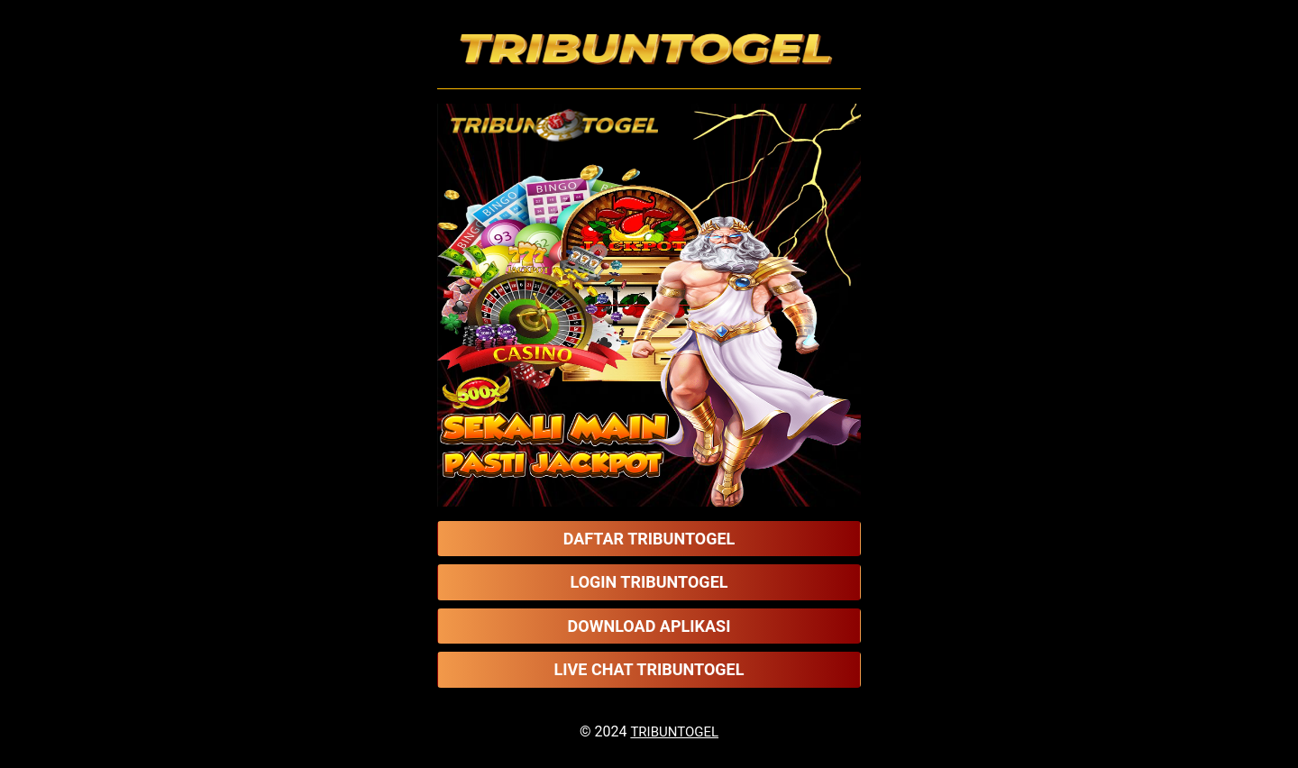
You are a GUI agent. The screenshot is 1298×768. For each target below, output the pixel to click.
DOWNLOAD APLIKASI (649, 626)
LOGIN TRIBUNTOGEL (648, 581)
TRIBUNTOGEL (674, 732)
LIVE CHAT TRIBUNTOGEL (649, 669)
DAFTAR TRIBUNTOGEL (649, 538)
